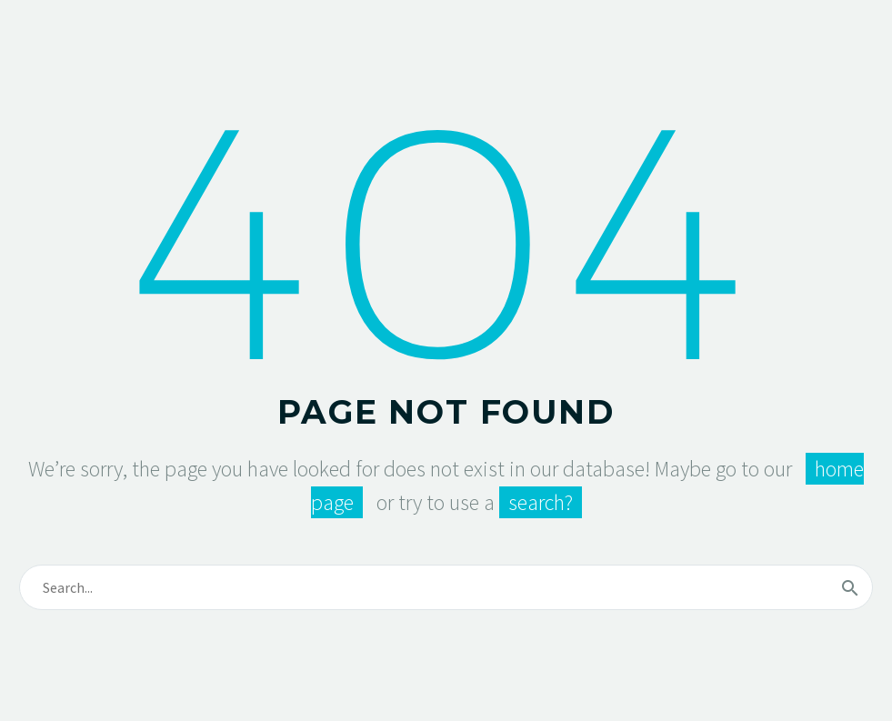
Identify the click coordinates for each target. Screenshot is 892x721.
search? (540, 502)
